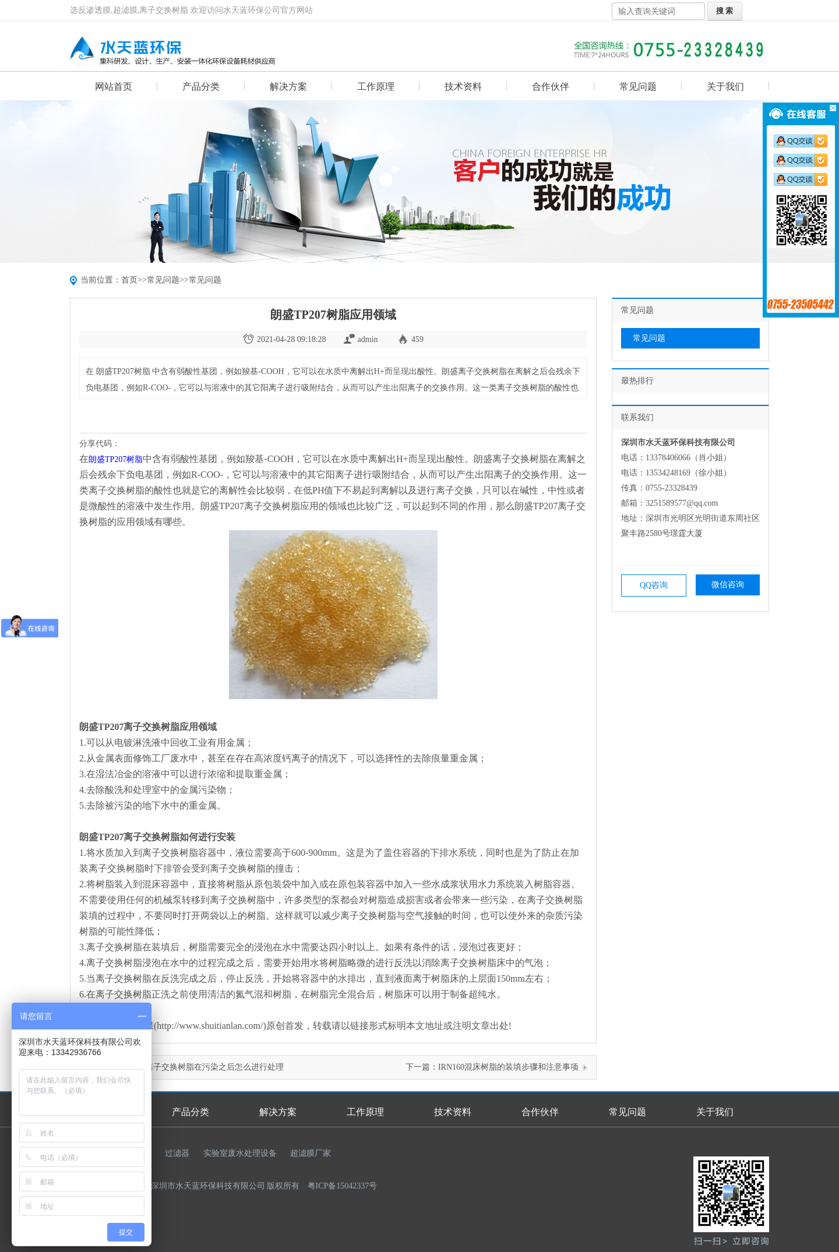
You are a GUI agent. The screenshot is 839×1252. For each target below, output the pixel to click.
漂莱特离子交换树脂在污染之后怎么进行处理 (202, 1067)
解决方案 (288, 86)
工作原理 (375, 86)
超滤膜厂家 (310, 1153)
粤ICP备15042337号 (343, 1186)
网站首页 (113, 86)
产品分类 (201, 86)
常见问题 (638, 86)
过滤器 (177, 1153)
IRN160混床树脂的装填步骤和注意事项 (508, 1067)
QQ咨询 (654, 585)
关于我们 (725, 86)
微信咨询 (727, 584)
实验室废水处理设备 (240, 1153)
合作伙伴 (550, 86)
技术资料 (463, 86)
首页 (129, 280)
